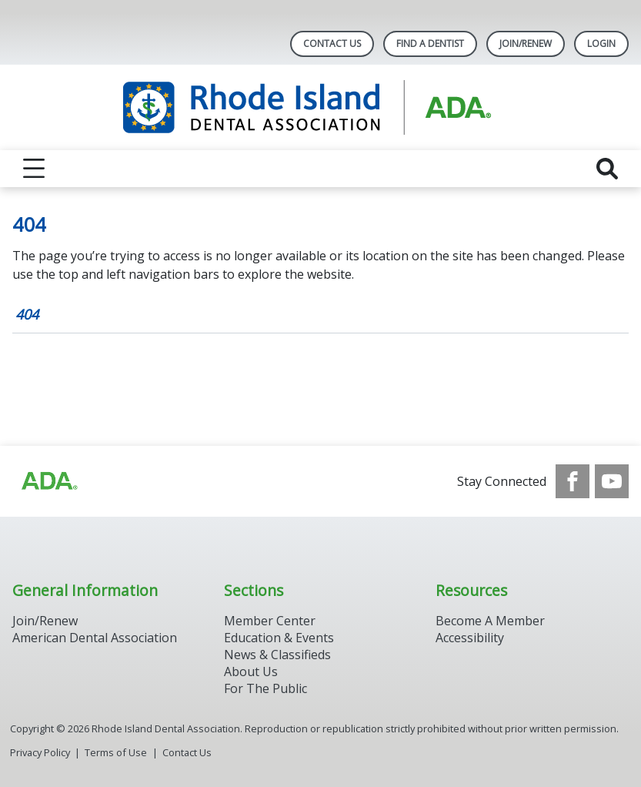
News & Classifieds (277, 654)
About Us (251, 671)
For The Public (265, 688)
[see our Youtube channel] (612, 481)
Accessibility (470, 637)
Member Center (269, 620)
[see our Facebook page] (572, 481)
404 (26, 314)
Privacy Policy (40, 752)
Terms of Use (116, 752)
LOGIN (601, 43)
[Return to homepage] (320, 107)
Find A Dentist (430, 43)
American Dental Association (94, 637)
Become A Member (490, 620)
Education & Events (279, 637)
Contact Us (332, 43)
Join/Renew (525, 43)
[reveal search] (607, 168)
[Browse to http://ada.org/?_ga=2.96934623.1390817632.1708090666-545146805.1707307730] (48, 481)
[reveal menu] (33, 168)
